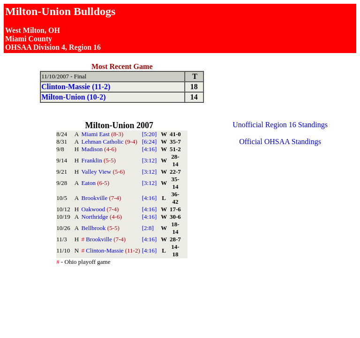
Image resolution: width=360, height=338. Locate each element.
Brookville (101, 197)
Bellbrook (101, 227)
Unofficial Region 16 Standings (280, 125)
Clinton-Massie (111, 250)
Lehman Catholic (109, 141)
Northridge (102, 216)
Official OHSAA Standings (280, 142)
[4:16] (149, 149)
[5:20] (149, 134)
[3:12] (149, 160)
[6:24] (149, 141)
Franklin (99, 160)
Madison (99, 149)
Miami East (103, 134)
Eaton (96, 182)
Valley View (103, 171)
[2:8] (148, 227)
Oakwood (100, 209)
